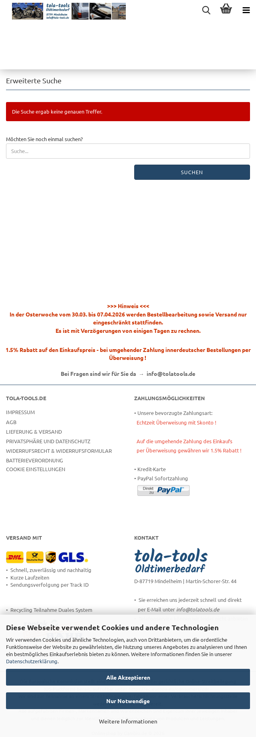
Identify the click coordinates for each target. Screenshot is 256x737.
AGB (11, 422)
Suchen (192, 172)
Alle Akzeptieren (128, 677)
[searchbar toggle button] (206, 10)
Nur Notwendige (128, 700)
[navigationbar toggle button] (246, 10)
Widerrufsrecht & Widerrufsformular (59, 450)
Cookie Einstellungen (35, 469)
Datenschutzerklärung (32, 661)
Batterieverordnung (34, 460)
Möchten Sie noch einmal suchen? (44, 139)
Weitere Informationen (128, 721)
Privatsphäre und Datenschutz (48, 441)
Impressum (20, 412)
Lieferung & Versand (34, 431)
